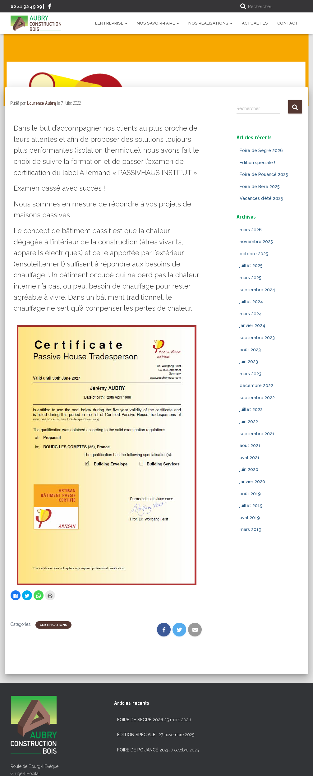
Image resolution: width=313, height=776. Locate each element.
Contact (287, 23)
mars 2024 (251, 313)
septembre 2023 (257, 337)
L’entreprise (111, 23)
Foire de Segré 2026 (261, 150)
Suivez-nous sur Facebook (49, 7)
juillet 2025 (251, 265)
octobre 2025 (254, 253)
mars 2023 (250, 373)
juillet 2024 (251, 301)
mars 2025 (250, 277)
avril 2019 (250, 517)
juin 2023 (249, 361)
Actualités (255, 23)
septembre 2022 (257, 397)
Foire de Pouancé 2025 (264, 174)
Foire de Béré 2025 (260, 186)
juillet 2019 (251, 505)
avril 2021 (250, 457)
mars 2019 (250, 529)
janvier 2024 (252, 325)
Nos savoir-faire (158, 23)
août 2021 (250, 445)
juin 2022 (249, 421)
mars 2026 (251, 229)
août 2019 (250, 493)
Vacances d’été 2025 (261, 198)
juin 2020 (249, 469)
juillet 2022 (251, 409)
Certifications (53, 624)
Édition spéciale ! (257, 162)
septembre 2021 (257, 433)
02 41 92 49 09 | (27, 6)
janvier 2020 (252, 481)
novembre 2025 (256, 241)
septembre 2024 (257, 289)
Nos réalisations (210, 23)
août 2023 (250, 349)
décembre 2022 (256, 385)
